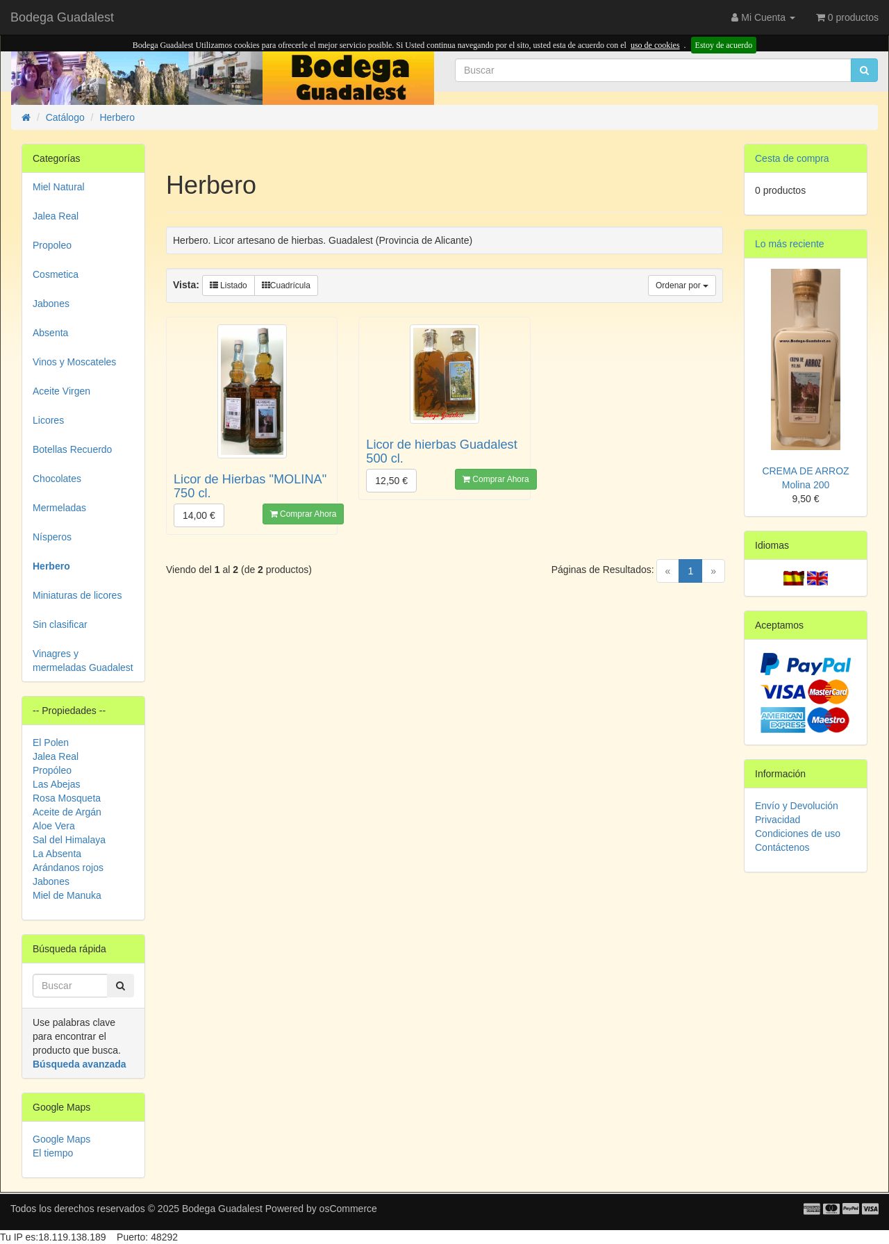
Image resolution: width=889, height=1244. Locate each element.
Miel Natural (59, 186)
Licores (48, 420)
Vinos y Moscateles (74, 361)
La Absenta (57, 853)
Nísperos (52, 536)
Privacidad (777, 819)
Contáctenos (782, 847)
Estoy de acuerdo (724, 45)
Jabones (51, 303)
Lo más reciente (789, 243)
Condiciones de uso (797, 833)
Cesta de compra (792, 158)
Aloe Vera (54, 825)
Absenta (50, 332)
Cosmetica (55, 274)
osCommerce (348, 1208)
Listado (228, 285)
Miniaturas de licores (77, 595)
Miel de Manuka (67, 895)
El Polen (51, 742)
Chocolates (57, 478)
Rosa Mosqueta (67, 798)
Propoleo (52, 245)
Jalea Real (55, 216)
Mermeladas (59, 507)
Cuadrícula (286, 285)
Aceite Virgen (61, 391)
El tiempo (53, 1153)
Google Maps (61, 1139)
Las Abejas (57, 784)
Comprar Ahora (303, 514)
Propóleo (52, 770)
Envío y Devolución (796, 805)
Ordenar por (682, 285)
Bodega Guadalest (62, 17)
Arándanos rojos (68, 867)
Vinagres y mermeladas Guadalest (83, 660)
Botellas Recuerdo (72, 449)
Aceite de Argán (67, 812)
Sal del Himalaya (69, 839)
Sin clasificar (60, 624)
